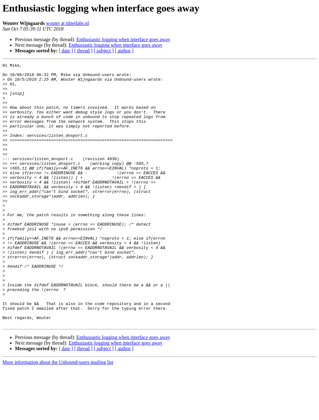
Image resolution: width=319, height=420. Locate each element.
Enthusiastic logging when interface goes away (123, 39)
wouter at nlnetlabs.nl (67, 23)
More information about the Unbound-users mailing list (57, 414)
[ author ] (124, 50)
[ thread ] (83, 50)
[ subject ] (104, 50)
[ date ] (66, 50)
